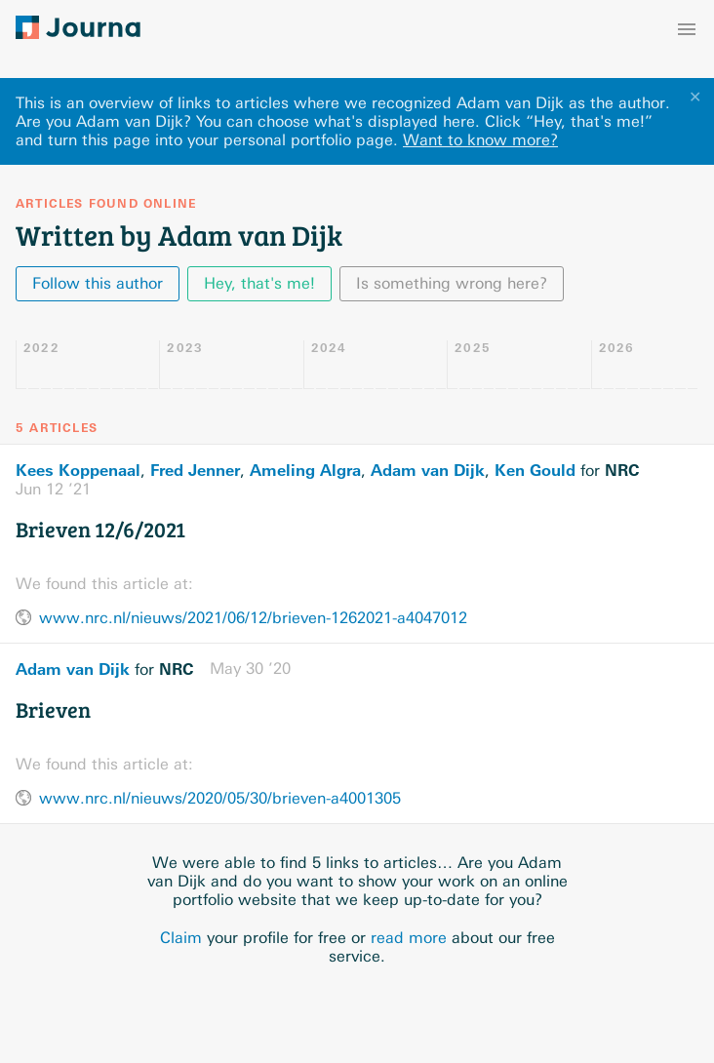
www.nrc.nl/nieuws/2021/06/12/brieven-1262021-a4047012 (253, 618)
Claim (181, 937)
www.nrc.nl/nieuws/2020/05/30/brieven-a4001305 (220, 798)
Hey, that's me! (259, 283)
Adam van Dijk (428, 470)
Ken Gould (535, 470)
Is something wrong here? (451, 283)
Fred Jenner (195, 470)
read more (409, 937)
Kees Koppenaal (78, 470)
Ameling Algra (305, 470)
